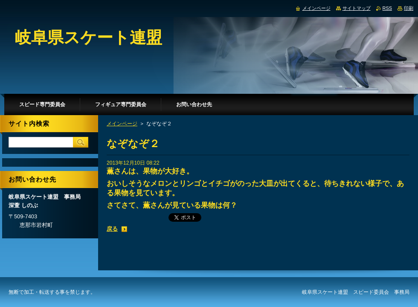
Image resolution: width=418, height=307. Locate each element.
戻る (112, 229)
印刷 (408, 8)
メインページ (122, 123)
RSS (387, 8)
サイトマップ (357, 8)
